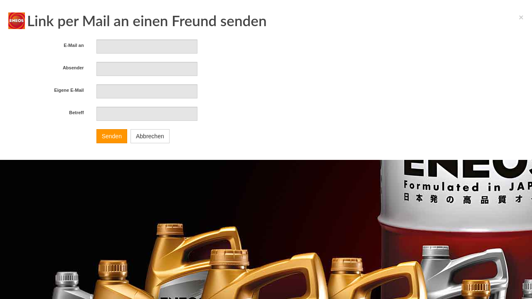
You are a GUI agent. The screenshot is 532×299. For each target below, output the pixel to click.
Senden (112, 136)
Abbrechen (150, 136)
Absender (73, 67)
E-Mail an (74, 45)
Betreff (76, 112)
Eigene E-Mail (69, 90)
